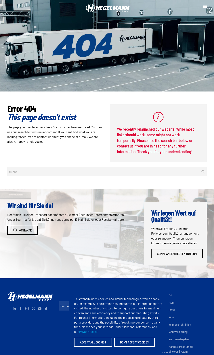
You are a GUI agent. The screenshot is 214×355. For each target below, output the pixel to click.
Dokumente (168, 309)
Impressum (168, 302)
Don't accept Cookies (134, 342)
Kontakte (22, 230)
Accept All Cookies (93, 342)
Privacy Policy (88, 331)
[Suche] (107, 171)
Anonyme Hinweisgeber (175, 339)
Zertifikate (167, 317)
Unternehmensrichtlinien (176, 324)
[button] (205, 6)
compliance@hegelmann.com (177, 253)
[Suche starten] (203, 171)
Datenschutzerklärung (174, 332)
